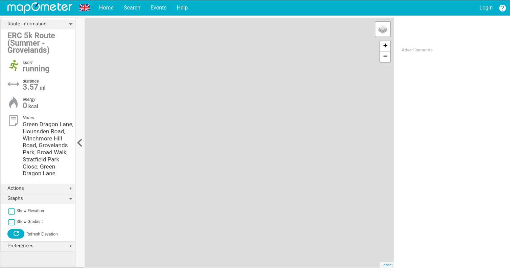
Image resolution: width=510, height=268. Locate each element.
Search (132, 7)
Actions (41, 188)
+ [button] (385, 46)
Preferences (41, 246)
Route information (41, 24)
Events (158, 7)
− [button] (385, 57)
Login (486, 7)
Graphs (41, 199)
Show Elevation (25, 210)
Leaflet (387, 265)
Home (106, 7)
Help (182, 7)
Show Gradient (25, 221)
